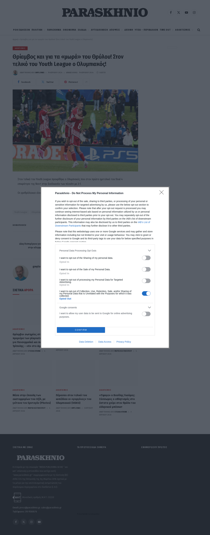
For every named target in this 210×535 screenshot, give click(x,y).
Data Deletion (86, 341)
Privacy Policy (123, 341)
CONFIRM (81, 330)
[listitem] (105, 250)
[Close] (162, 193)
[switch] (146, 258)
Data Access (104, 341)
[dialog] (105, 267)
